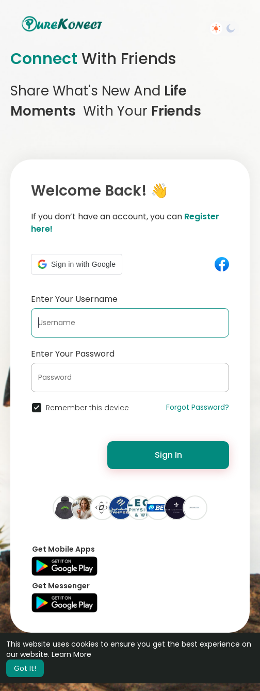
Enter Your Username (74, 299)
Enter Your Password (73, 354)
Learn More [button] (71, 654)
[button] (76, 264)
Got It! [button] (25, 668)
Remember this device (87, 408)
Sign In (168, 455)
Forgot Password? (197, 407)
